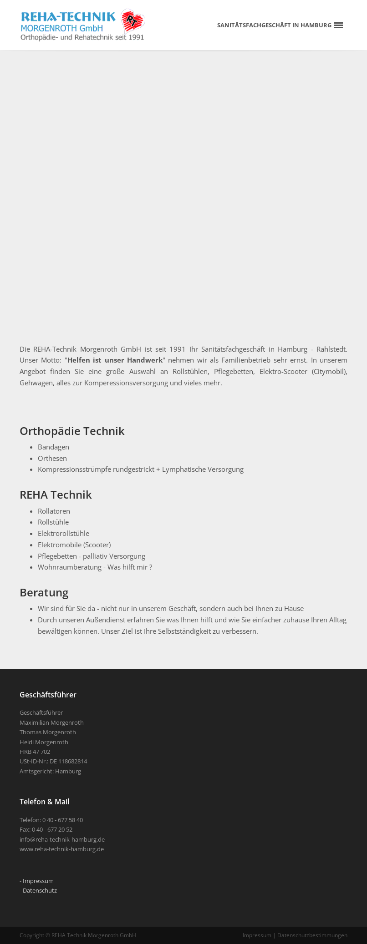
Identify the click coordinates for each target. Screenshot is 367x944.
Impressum (38, 881)
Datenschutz (40, 890)
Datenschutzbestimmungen (312, 935)
